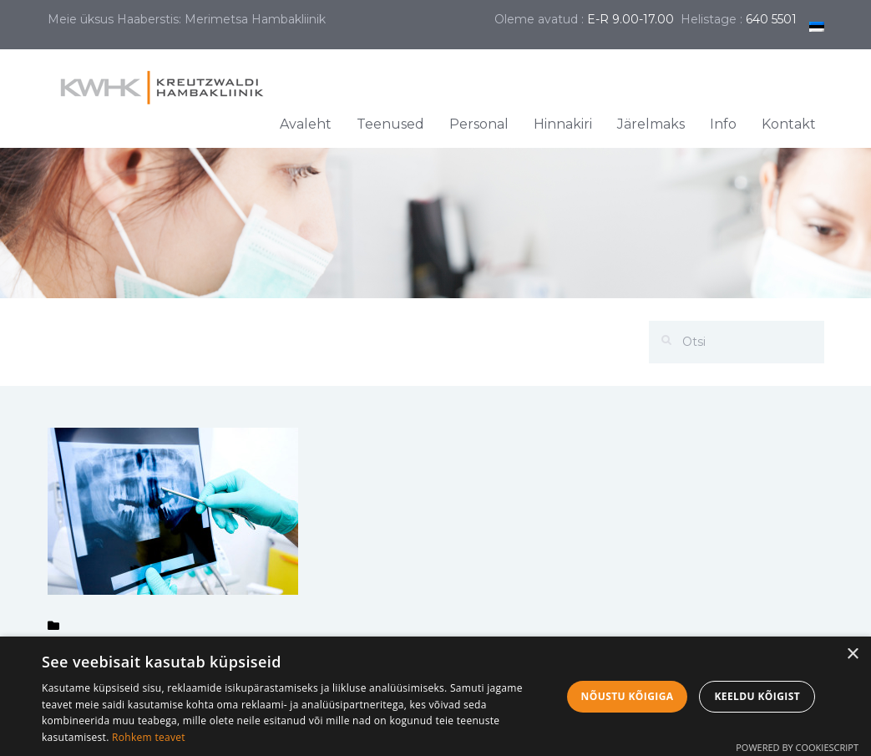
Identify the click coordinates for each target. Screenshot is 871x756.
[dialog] (435, 696)
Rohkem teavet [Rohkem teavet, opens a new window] (148, 737)
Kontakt (789, 124)
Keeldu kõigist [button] (757, 696)
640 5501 (771, 19)
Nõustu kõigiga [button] (627, 696)
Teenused (390, 124)
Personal (479, 124)
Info (723, 124)
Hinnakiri (563, 124)
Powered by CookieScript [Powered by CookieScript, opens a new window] (797, 747)
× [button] (852, 654)
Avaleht (306, 124)
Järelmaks (651, 124)
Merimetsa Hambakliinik (255, 19)
